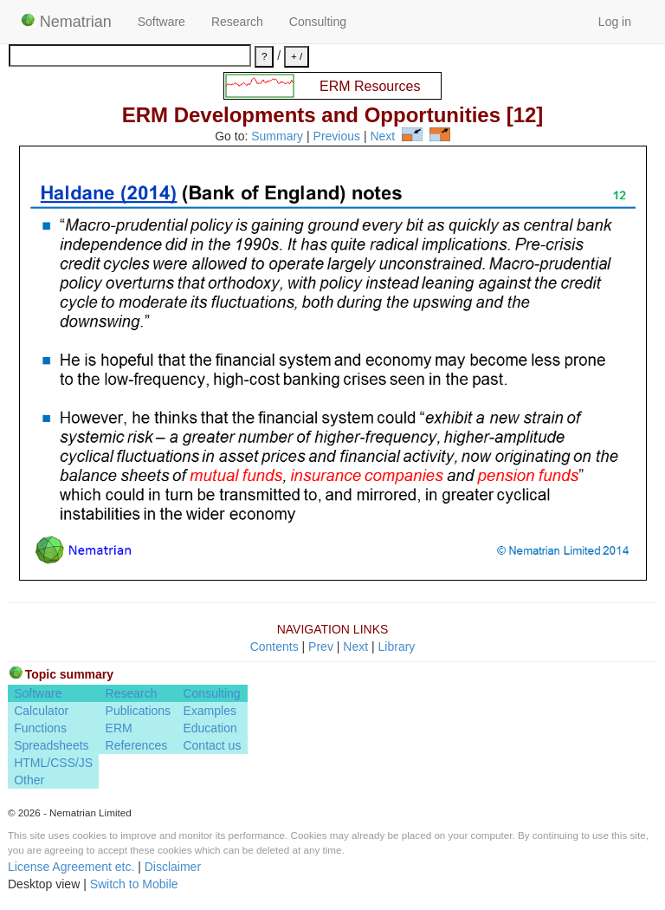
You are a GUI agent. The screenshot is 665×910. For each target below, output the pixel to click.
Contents (274, 646)
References (137, 745)
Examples (209, 711)
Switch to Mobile (134, 884)
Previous (336, 137)
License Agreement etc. (71, 867)
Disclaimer (173, 867)
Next (382, 137)
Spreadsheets (51, 745)
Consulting (317, 22)
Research (237, 22)
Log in (614, 22)
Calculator (41, 711)
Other (29, 780)
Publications (138, 711)
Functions (40, 728)
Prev (320, 646)
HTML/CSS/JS (53, 763)
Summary (277, 137)
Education (209, 728)
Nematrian (66, 21)
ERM (119, 728)
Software (161, 22)
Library (397, 646)
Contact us (212, 745)
